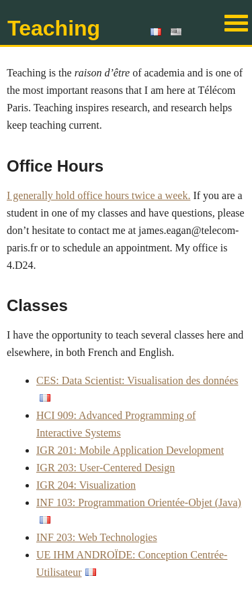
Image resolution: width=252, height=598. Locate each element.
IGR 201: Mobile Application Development (130, 450)
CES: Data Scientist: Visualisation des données (137, 380)
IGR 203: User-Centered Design (105, 467)
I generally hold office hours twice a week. (98, 195)
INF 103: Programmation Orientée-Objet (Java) (138, 502)
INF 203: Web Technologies (96, 537)
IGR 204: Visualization (86, 485)
